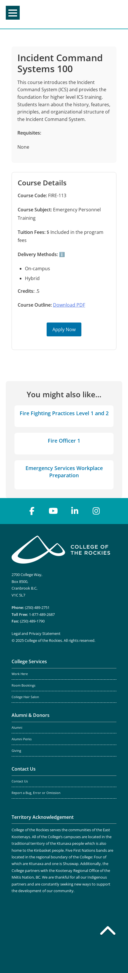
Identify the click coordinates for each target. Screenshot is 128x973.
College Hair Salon (25, 697)
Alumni (17, 728)
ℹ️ (61, 254)
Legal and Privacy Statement (36, 633)
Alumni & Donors (31, 715)
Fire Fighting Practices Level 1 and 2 (64, 413)
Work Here (20, 674)
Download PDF (69, 305)
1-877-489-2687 (42, 614)
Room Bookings (23, 685)
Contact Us (24, 769)
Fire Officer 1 (64, 440)
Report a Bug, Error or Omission (36, 793)
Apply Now (64, 329)
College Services (29, 661)
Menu (12, 13)
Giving (16, 751)
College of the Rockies (63, 14)
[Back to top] (107, 931)
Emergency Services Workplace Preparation (64, 472)
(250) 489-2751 (37, 607)
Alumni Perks (22, 739)
